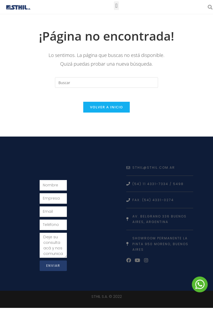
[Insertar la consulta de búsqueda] (106, 82)
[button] (116, 5)
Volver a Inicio (106, 109)
